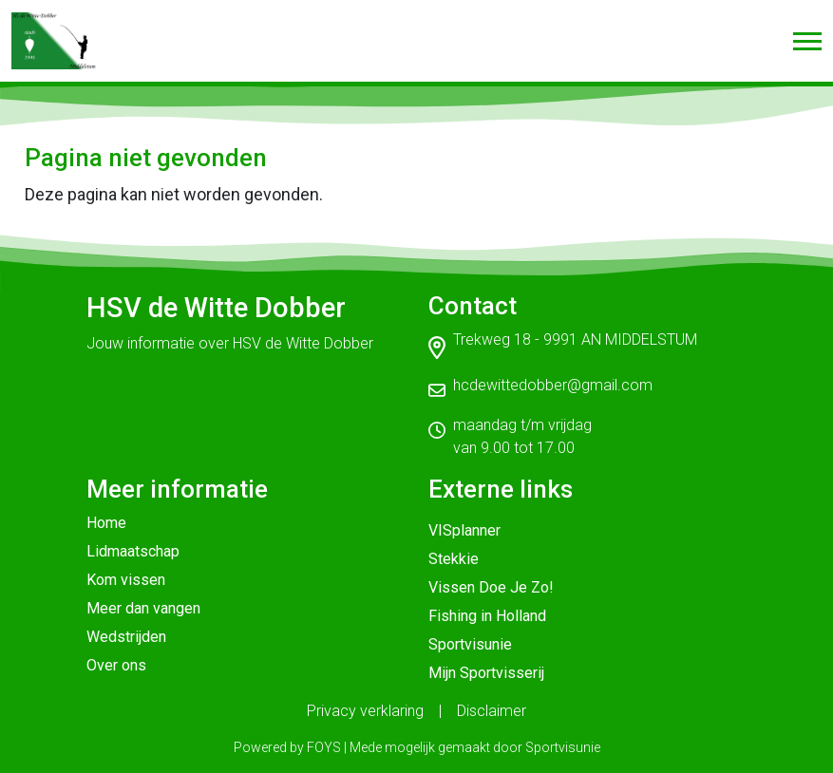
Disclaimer (491, 711)
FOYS (324, 747)
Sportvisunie (470, 644)
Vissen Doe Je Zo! (491, 587)
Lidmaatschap (133, 551)
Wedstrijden (126, 637)
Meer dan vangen (143, 608)
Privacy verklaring (365, 711)
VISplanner (464, 530)
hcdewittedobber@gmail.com (553, 385)
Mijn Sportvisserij (486, 673)
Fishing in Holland (487, 616)
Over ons (116, 665)
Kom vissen (125, 580)
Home (106, 523)
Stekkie (453, 559)
